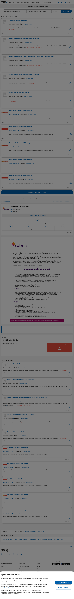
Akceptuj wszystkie (63, 582)
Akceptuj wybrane (63, 587)
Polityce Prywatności (9, 587)
